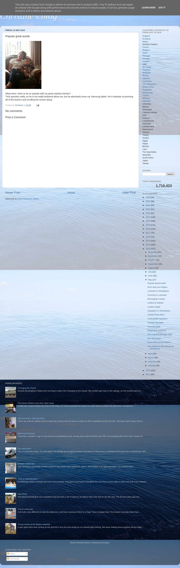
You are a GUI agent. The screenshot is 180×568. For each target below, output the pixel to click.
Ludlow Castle (154, 307)
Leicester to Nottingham (158, 291)
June (150, 276)
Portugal (146, 56)
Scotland (146, 39)
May (150, 280)
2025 (148, 201)
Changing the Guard (27, 388)
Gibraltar (146, 101)
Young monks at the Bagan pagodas (34, 524)
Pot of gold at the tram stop (160, 334)
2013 (148, 249)
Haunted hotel (154, 326)
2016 (148, 237)
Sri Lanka (146, 67)
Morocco (146, 98)
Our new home (154, 338)
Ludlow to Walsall (155, 303)
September (153, 264)
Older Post (129, 192)
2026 (148, 197)
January (152, 365)
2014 (148, 245)
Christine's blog (28, 16)
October (152, 260)
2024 (148, 205)
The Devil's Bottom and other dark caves (36, 403)
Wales (145, 41)
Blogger (106, 542)
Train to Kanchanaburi (27, 479)
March (151, 357)
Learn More (149, 7)
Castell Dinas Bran (156, 315)
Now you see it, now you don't (31, 418)
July (150, 272)
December (153, 252)
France (145, 47)
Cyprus (145, 95)
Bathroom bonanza (26, 433)
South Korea (148, 87)
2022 (148, 213)
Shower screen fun (26, 464)
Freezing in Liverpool (157, 330)
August (151, 268)
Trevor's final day (25, 509)
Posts (11, 554)
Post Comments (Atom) (28, 199)
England (146, 36)
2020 (148, 221)
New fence (22, 494)
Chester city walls (155, 322)
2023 (148, 209)
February (152, 361)
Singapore (147, 90)
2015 (148, 241)
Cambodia (147, 81)
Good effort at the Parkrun (159, 342)
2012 (148, 370)
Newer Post (12, 192)
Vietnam (146, 78)
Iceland (145, 61)
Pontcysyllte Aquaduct (157, 319)
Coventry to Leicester (157, 295)
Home (71, 192)
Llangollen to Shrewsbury (159, 311)
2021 (148, 217)
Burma (145, 75)
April (150, 354)
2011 (148, 374)
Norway (145, 58)
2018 (148, 229)
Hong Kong (147, 92)
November (153, 256)
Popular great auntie (157, 283)
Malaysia (146, 73)
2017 (148, 233)
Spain (145, 53)
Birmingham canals (156, 299)
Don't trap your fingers (157, 287)
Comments (13, 559)
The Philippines (149, 84)
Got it (162, 7)
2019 (148, 225)
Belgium (146, 50)
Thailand (146, 70)
